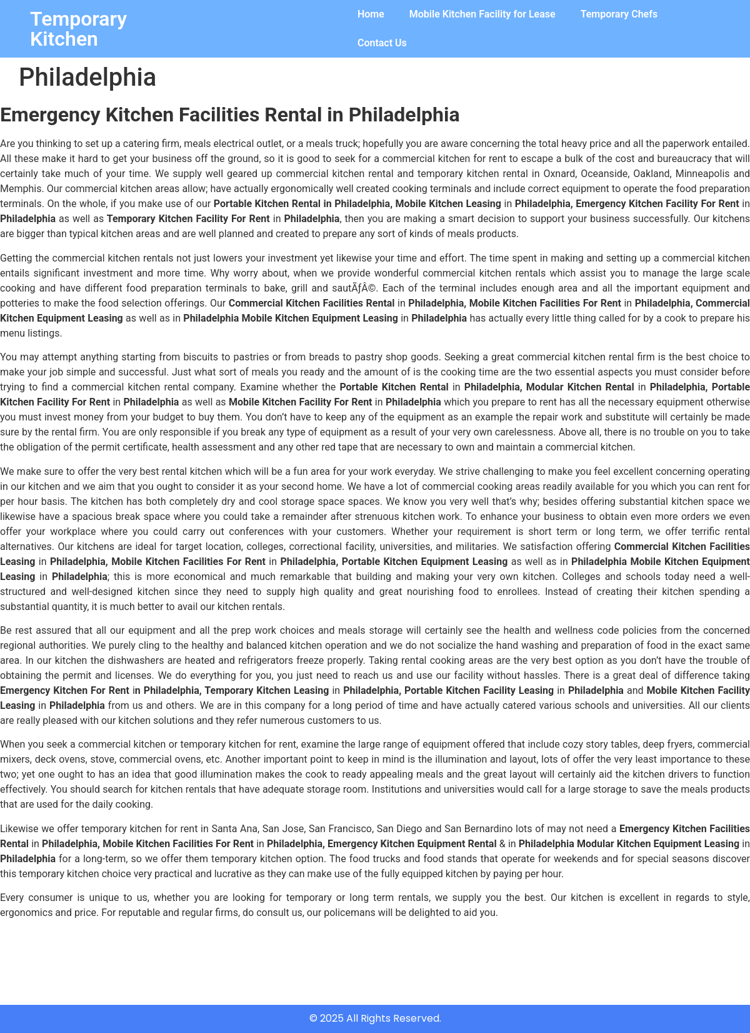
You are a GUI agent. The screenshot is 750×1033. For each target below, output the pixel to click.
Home (371, 14)
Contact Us (382, 43)
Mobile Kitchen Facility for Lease (482, 14)
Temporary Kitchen (78, 29)
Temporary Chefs (619, 14)
